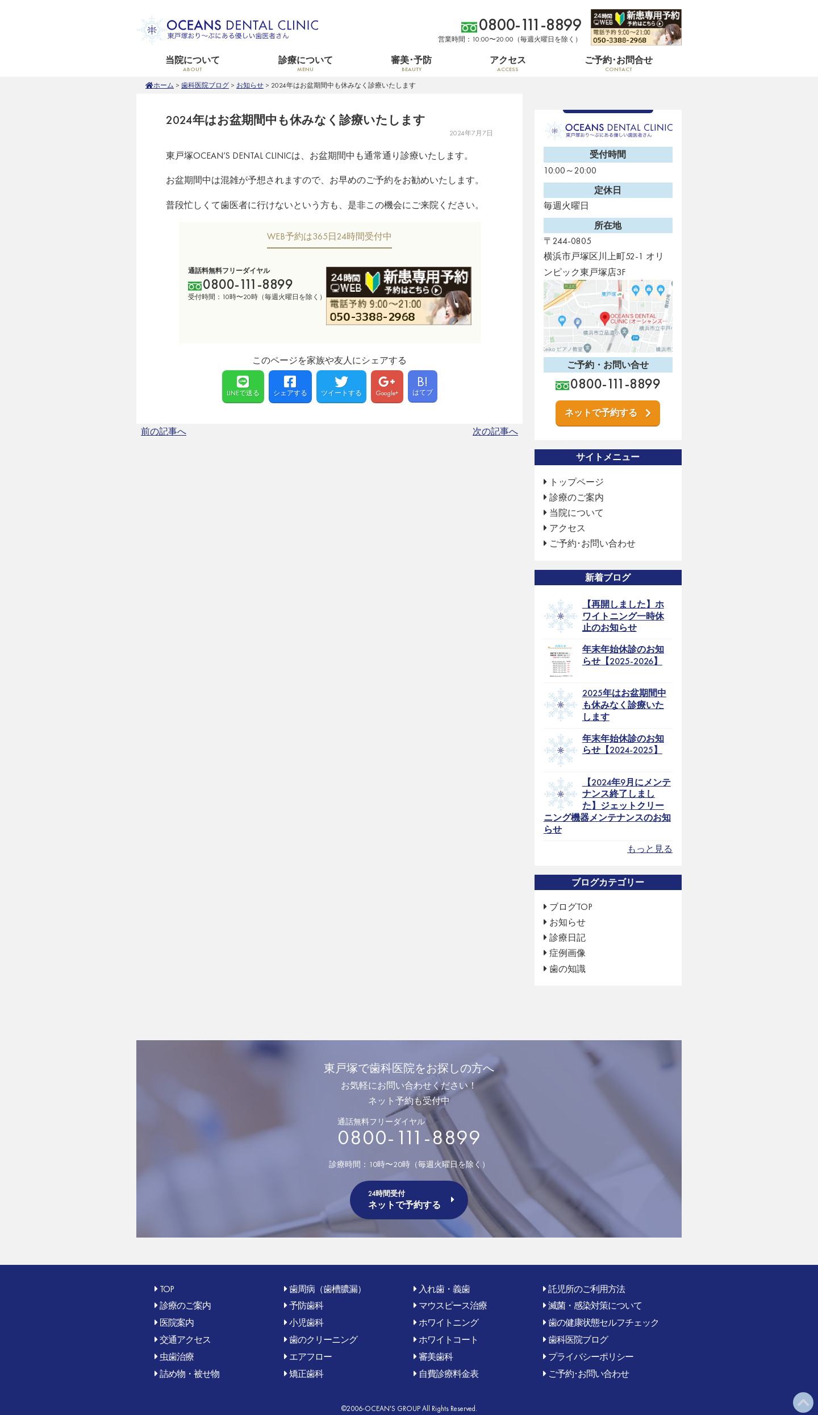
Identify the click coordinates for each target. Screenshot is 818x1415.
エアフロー (310, 1357)
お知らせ (250, 85)
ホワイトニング (448, 1323)
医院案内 (177, 1323)
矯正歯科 (306, 1374)
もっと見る (650, 849)
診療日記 (567, 938)
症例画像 (567, 953)
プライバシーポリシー (590, 1357)
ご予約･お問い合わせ (592, 543)
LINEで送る (243, 386)
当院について (192, 63)
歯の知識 (567, 969)
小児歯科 (306, 1323)
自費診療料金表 (448, 1374)
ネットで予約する (601, 413)
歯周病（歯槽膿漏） (327, 1289)
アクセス (507, 63)
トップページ (576, 482)
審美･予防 (411, 63)
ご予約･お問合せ (618, 63)
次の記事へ (495, 431)
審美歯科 (436, 1357)
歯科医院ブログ (205, 85)
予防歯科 (306, 1305)
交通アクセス (185, 1340)
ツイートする (341, 386)
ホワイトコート (448, 1340)
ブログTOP (570, 907)
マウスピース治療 (453, 1305)
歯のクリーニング (323, 1340)
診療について (305, 63)
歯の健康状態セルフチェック (603, 1323)
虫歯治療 (177, 1357)
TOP (167, 1289)
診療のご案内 (576, 497)
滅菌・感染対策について (595, 1305)
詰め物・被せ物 (189, 1374)
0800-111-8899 (530, 24)
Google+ (387, 386)
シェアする (290, 386)
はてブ (422, 385)
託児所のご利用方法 (586, 1289)
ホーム (163, 85)
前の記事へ (163, 431)
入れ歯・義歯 (444, 1289)
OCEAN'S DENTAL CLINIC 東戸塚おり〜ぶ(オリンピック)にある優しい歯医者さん (227, 29)
